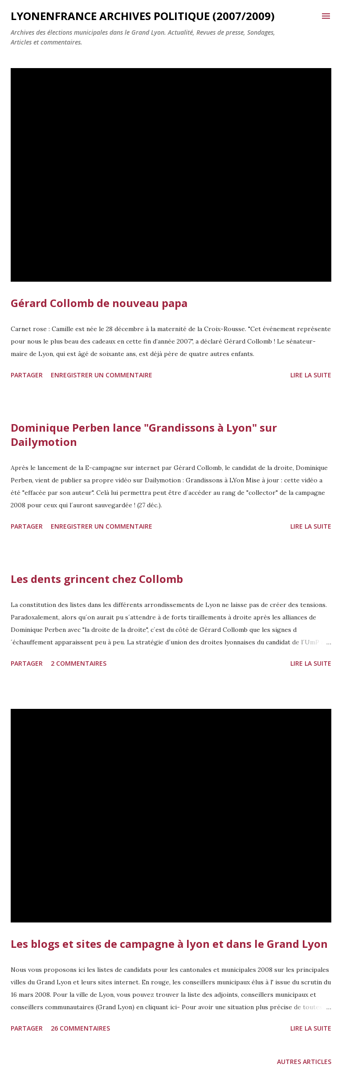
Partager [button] (27, 375)
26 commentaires (80, 1028)
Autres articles (304, 1061)
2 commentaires (78, 663)
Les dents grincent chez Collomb (97, 578)
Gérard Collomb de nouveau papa (99, 302)
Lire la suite (310, 375)
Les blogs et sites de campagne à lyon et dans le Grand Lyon (169, 943)
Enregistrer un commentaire (101, 375)
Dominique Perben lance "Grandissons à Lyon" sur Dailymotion (144, 434)
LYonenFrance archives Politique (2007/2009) (143, 15)
